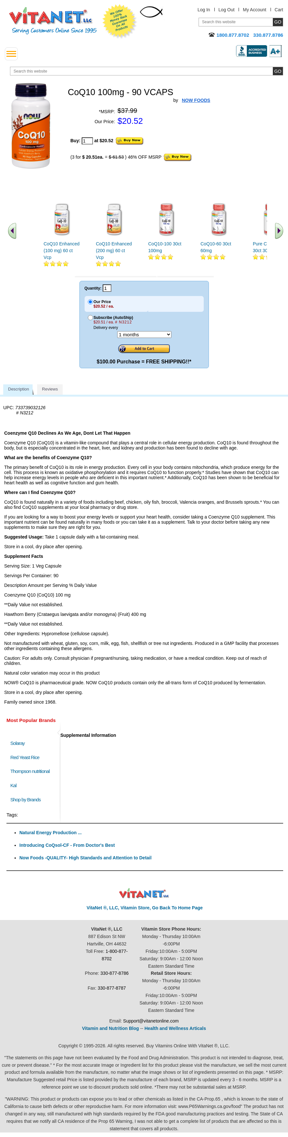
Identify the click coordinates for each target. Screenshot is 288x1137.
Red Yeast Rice (24, 757)
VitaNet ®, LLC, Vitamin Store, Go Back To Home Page (145, 907)
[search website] (146, 71)
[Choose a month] (144, 334)
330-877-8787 (112, 988)
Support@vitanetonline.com (151, 1020)
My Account (254, 9)
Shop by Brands (27, 799)
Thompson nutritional (30, 771)
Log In (204, 9)
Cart (279, 9)
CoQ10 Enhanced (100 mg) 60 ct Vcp (61, 250)
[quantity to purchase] (87, 140)
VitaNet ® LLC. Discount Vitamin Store (144, 893)
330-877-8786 (114, 973)
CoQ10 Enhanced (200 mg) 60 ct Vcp (114, 250)
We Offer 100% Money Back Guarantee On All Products (120, 21)
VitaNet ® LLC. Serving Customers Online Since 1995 (53, 21)
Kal (13, 785)
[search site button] (278, 71)
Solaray (17, 743)
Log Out (227, 9)
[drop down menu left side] (11, 53)
